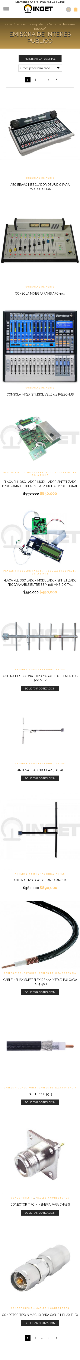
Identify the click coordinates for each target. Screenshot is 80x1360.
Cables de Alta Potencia (57, 973)
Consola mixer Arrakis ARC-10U (40, 293)
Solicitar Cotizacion (40, 688)
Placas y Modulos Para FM (23, 473)
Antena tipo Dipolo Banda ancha (40, 880)
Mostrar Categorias (40, 58)
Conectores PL (22, 1198)
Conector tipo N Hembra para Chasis (40, 1204)
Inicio (8, 24)
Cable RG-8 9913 (40, 1094)
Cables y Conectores (20, 973)
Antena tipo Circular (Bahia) (40, 770)
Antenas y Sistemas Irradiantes (40, 669)
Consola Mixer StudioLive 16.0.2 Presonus (40, 394)
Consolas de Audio (40, 178)
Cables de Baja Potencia (57, 1088)
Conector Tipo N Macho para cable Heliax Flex (40, 1315)
